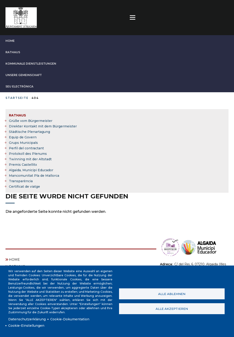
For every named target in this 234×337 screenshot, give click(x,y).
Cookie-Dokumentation (69, 319)
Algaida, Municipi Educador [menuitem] (31, 170)
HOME (10, 40)
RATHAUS (12, 52)
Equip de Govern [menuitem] (23, 137)
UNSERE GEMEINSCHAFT (23, 75)
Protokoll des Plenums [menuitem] (28, 154)
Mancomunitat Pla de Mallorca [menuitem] (34, 176)
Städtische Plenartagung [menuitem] (29, 132)
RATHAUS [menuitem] (17, 115)
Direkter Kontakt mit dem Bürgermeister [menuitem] (43, 126)
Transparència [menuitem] (21, 181)
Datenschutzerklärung (27, 319)
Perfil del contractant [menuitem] (26, 148)
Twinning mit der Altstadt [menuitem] (30, 159)
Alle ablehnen (171, 294)
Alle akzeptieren (172, 309)
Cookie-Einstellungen (26, 326)
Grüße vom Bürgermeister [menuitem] (30, 121)
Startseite (17, 98)
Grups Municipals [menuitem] (23, 143)
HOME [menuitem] (14, 259)
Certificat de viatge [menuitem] (24, 186)
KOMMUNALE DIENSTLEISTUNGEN (30, 63)
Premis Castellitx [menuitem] (23, 165)
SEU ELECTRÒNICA (19, 86)
